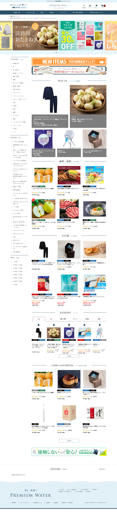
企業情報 (14, 502)
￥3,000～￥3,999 (17, 271)
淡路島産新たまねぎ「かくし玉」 (20, 146)
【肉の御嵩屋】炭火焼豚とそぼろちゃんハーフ (68, 189)
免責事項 (48, 502)
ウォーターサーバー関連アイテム (20, 247)
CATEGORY (17, 59)
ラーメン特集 (16, 213)
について (96, 12)
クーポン (23, 18)
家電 (14, 118)
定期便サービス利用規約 (67, 502)
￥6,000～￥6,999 (17, 281)
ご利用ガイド (95, 489)
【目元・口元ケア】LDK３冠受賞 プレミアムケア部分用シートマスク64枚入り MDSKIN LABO (43, 297)
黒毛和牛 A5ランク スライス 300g (66, 222)
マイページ (90, 6)
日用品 (14, 105)
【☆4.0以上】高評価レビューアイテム (20, 226)
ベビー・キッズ (17, 125)
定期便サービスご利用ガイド (65, 491)
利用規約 (56, 502)
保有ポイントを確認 (16, 4)
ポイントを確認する (72, 489)
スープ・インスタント (18, 96)
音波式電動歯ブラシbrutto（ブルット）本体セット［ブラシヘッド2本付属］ (43, 427)
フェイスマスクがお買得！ (20, 160)
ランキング (63, 12)
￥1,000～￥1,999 (17, 265)
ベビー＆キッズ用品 (18, 210)
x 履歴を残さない (102, 469)
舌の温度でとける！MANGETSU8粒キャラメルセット (20, 176)
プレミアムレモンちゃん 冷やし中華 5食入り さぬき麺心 (94, 189)
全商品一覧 (16, 12)
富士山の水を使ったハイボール (20, 217)
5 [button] (63, 52)
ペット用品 (16, 207)
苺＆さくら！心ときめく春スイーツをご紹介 (20, 156)
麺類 (14, 79)
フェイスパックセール (33, 18)
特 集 (41, 12)
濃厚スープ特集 (17, 186)
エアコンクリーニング (18, 230)
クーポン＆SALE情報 (18, 141)
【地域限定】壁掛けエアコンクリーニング (93, 296)
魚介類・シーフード (18, 73)
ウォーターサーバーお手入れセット (20, 194)
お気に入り (96, 6)
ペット (14, 132)
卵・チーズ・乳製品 (18, 83)
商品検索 (84, 6)
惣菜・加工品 (16, 89)
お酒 (14, 102)
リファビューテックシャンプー (48, 18)
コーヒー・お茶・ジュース (20, 99)
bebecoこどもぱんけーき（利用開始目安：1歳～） (94, 263)
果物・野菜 (16, 76)
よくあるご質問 (79, 491)
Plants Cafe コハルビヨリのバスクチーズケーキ (20, 164)
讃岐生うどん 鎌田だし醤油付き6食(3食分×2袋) (94, 223)
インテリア (16, 115)
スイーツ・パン (17, 92)
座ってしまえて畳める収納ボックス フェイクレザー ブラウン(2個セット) (68, 263)
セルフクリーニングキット (64, 426)
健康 (14, 112)
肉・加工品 (16, 70)
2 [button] (56, 52)
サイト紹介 (61, 489)
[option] (35, 35)
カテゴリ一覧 (30, 12)
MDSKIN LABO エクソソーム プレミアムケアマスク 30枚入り (68, 345)
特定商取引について (37, 502)
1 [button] (53, 52)
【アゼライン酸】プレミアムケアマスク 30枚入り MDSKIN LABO (68, 297)
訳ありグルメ (16, 240)
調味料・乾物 (16, 86)
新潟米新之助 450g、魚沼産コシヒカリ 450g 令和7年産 (94, 427)
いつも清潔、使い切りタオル (20, 198)
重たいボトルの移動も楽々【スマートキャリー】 (20, 182)
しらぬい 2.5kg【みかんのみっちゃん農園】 (43, 188)
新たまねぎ (17, 18)
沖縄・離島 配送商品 (77, 12)
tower (14, 237)
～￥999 (15, 261)
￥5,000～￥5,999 (17, 278)
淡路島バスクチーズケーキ (64, 392)
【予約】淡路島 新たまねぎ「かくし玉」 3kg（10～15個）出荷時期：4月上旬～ (54, 345)
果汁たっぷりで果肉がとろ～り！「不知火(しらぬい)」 (20, 151)
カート (103, 6)
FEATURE (16, 137)
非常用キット (96, 344)
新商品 (52, 12)
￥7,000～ (15, 284)
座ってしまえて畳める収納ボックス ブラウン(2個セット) (94, 393)
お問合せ (88, 491)
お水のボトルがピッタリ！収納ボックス (20, 202)
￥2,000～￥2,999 (17, 268)
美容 (14, 109)
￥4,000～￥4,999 (17, 274)
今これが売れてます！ (18, 243)
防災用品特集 (16, 190)
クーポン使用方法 (84, 489)
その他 (14, 128)
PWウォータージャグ (18, 233)
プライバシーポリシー (24, 502)
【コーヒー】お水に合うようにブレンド (20, 170)
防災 (12, 18)
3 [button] (58, 52)
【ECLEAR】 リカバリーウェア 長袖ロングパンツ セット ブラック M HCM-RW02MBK (43, 263)
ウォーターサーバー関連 (19, 122)
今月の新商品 (16, 252)
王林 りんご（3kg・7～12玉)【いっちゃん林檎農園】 (43, 223)
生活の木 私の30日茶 (19, 222)
